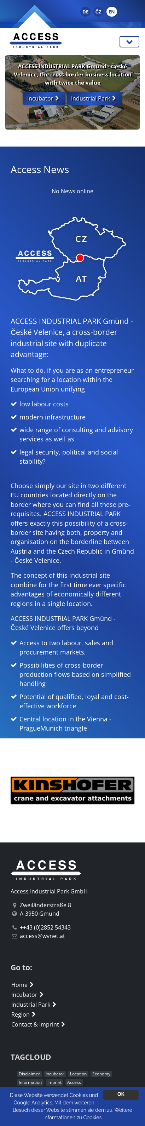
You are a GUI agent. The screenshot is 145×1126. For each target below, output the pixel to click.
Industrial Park (34, 1004)
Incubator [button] (44, 98)
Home (23, 985)
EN (112, 11)
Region (24, 1014)
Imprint (54, 1082)
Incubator (28, 995)
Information (30, 1082)
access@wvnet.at (42, 936)
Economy (101, 1074)
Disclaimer (29, 1074)
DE (85, 11)
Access (74, 1082)
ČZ (98, 11)
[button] (15, 790)
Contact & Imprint (39, 1024)
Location (78, 1074)
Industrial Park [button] (94, 98)
